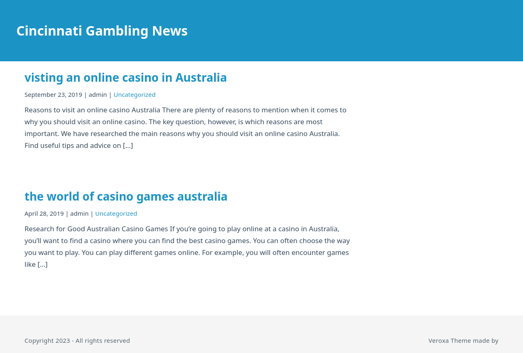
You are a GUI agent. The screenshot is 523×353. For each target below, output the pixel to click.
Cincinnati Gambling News (102, 30)
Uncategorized (135, 94)
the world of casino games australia (126, 196)
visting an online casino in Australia (126, 77)
